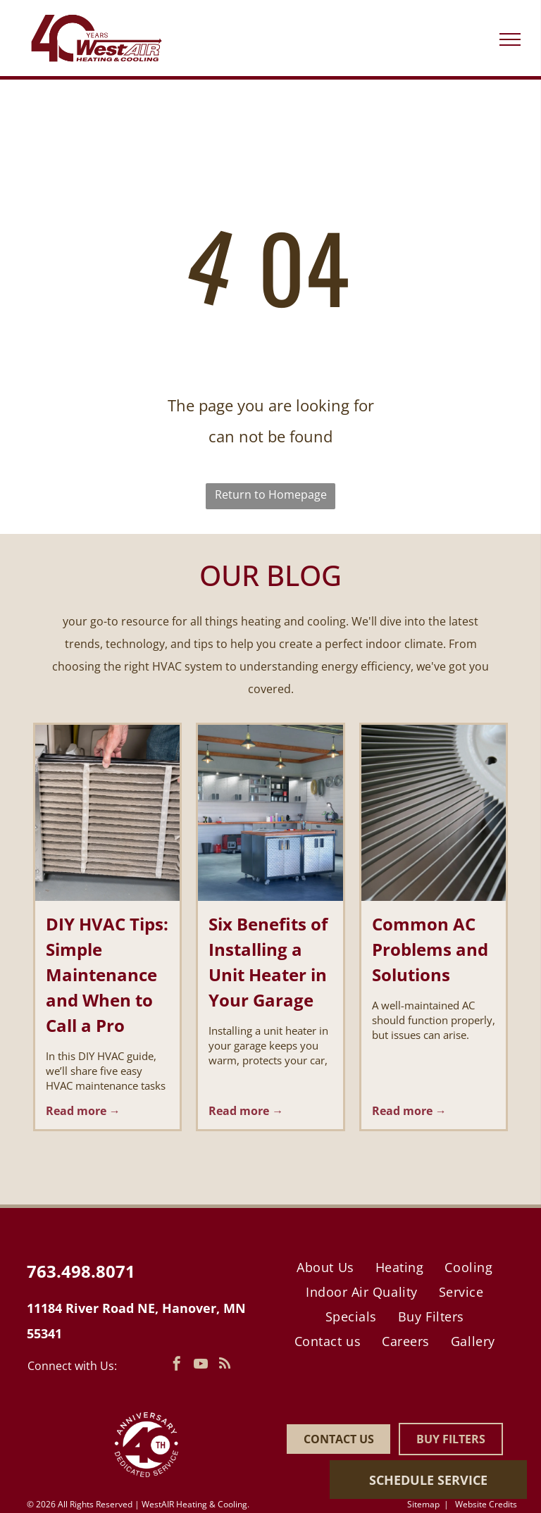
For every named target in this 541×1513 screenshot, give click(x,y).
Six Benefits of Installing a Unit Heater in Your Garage (268, 961)
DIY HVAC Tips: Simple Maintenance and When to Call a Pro (107, 974)
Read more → (83, 1111)
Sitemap (423, 1504)
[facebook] (176, 1365)
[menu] (510, 39)
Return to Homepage (271, 494)
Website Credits (486, 1504)
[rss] (224, 1365)
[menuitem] (325, 1266)
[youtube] (200, 1365)
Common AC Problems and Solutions (430, 949)
